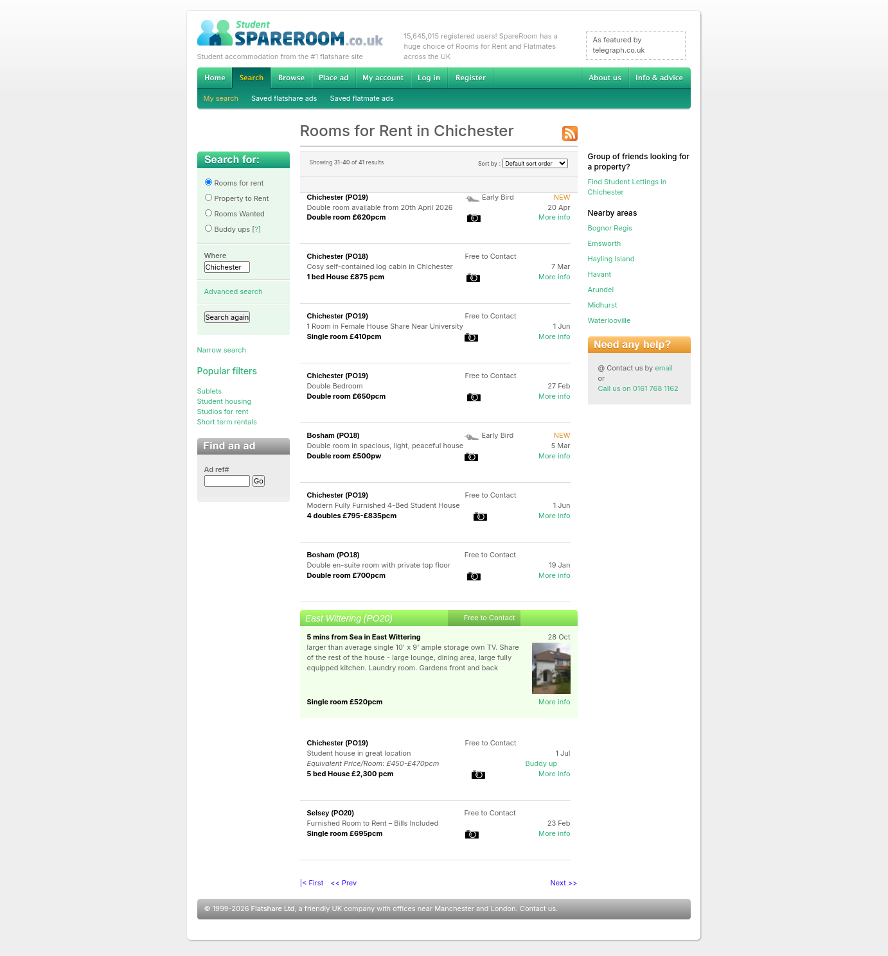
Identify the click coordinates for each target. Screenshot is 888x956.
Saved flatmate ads (361, 98)
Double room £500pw (344, 455)
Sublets (209, 391)
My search (221, 98)
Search (251, 78)
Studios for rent (223, 411)
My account (383, 77)
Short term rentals (227, 421)
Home (214, 77)
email (664, 367)
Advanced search (233, 291)
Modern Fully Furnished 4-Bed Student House (383, 505)
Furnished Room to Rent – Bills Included (373, 823)
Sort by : (523, 163)
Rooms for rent (234, 182)
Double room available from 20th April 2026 (380, 207)
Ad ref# (216, 469)
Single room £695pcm (345, 833)
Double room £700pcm (346, 575)
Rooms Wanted (234, 213)
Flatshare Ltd (273, 908)
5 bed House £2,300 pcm (350, 773)
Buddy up (542, 763)
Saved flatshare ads (284, 98)
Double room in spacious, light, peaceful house (385, 445)
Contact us (538, 908)
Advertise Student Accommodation (333, 77)
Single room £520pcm (345, 701)
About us (604, 77)
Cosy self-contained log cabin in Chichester (380, 266)
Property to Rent (236, 198)
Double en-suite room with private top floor (379, 565)
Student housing (224, 401)
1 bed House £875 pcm (346, 276)
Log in (429, 77)
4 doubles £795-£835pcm (352, 515)
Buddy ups (227, 229)
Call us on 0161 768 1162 (638, 388)
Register (470, 77)
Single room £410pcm (344, 336)
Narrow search (221, 349)
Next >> (564, 882)
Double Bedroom (335, 385)
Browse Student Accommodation (291, 77)
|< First (312, 882)
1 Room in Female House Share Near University (385, 326)
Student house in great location (359, 753)
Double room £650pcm (346, 396)
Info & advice (659, 77)
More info (554, 217)
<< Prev (343, 882)
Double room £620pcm (346, 217)
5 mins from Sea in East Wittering (364, 636)
